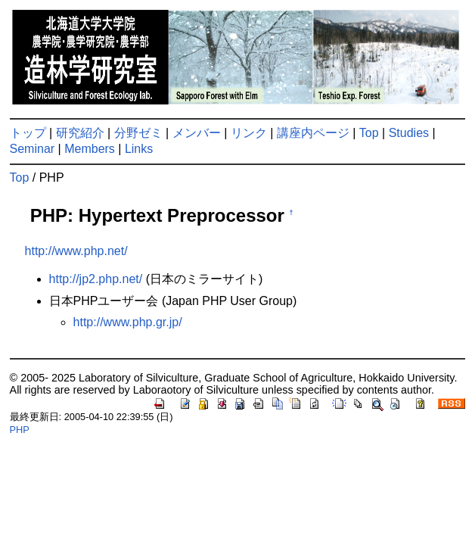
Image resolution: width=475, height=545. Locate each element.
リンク (249, 132)
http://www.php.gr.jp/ (127, 322)
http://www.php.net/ (76, 250)
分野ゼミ (138, 132)
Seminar (32, 148)
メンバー (196, 132)
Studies (409, 132)
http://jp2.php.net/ (96, 278)
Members (89, 148)
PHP (19, 429)
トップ (28, 132)
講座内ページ (313, 132)
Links (139, 148)
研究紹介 (80, 132)
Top (369, 132)
